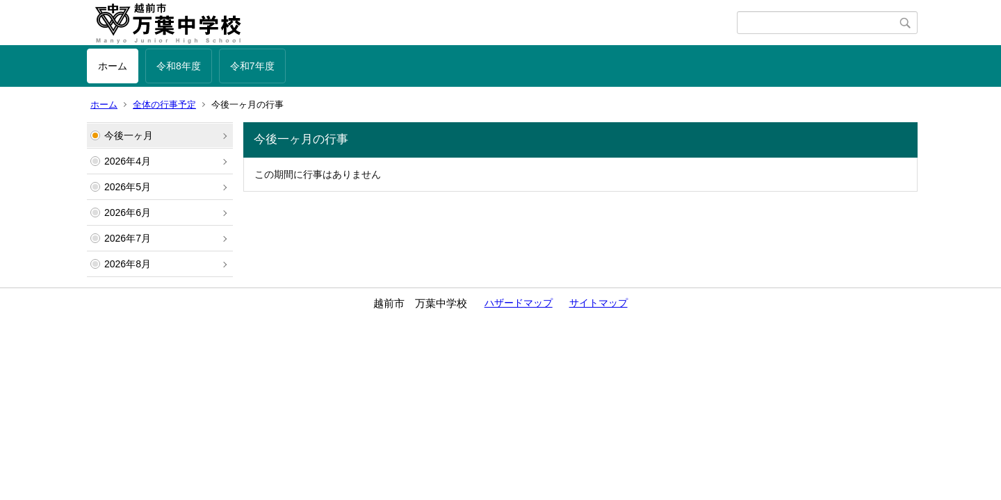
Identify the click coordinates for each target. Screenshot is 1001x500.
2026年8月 (127, 263)
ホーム (112, 66)
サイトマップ (598, 302)
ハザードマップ (519, 302)
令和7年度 (252, 66)
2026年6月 (127, 212)
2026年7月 (127, 238)
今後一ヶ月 (128, 135)
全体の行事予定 (164, 104)
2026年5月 (127, 186)
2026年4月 (127, 161)
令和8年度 (178, 66)
